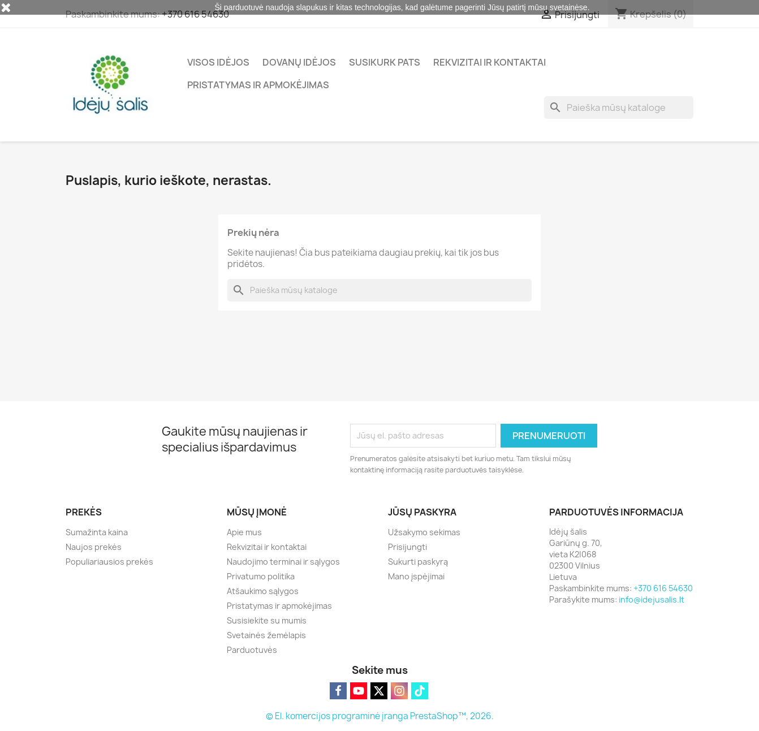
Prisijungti (407, 546)
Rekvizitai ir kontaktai (489, 62)
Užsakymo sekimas (424, 532)
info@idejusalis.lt (651, 599)
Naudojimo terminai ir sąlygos (283, 561)
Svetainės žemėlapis (266, 635)
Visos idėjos (218, 62)
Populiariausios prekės (109, 561)
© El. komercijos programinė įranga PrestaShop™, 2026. (380, 716)
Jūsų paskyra (422, 512)
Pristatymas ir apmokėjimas (258, 85)
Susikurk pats (384, 62)
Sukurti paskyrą (418, 561)
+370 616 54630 (663, 588)
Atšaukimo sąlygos (263, 591)
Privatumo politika (261, 576)
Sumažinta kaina (97, 532)
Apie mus (244, 532)
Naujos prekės (94, 546)
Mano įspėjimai (416, 576)
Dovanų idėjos (299, 62)
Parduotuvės (252, 649)
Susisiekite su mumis (267, 620)
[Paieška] (618, 107)
